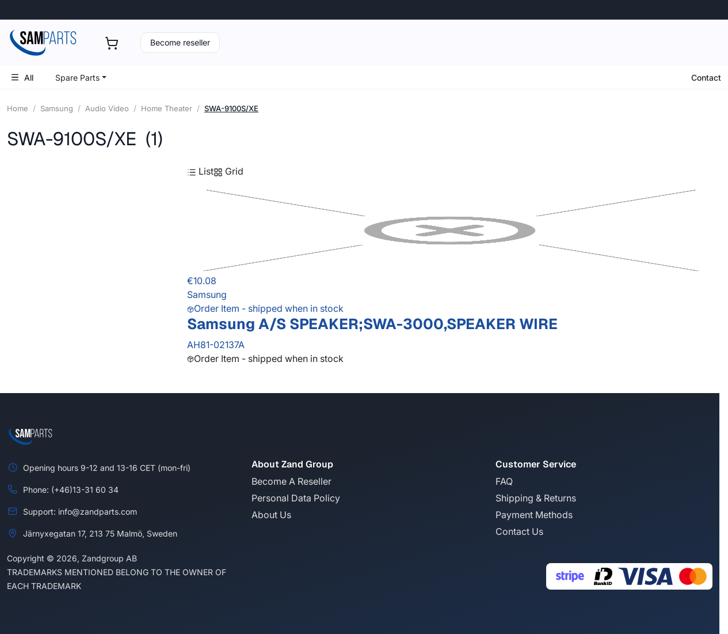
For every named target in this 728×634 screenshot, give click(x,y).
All (21, 77)
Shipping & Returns (536, 498)
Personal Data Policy (295, 498)
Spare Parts (77, 77)
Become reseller (180, 42)
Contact (706, 77)
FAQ (504, 481)
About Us (271, 514)
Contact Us (519, 531)
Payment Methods (534, 514)
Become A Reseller (291, 481)
